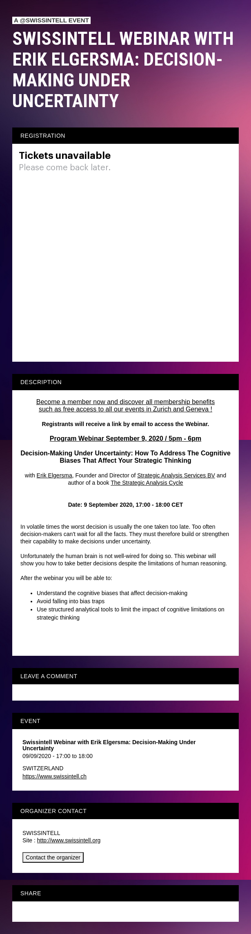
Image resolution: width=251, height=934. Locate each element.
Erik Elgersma (54, 475)
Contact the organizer (53, 857)
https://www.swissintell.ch (54, 776)
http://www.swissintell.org (69, 840)
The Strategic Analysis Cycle (147, 482)
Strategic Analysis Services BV (176, 475)
